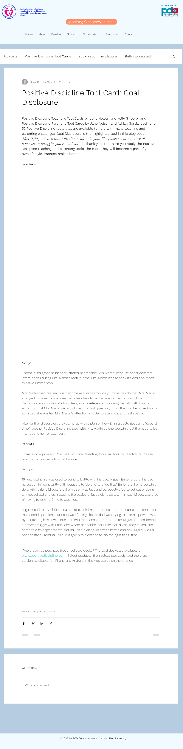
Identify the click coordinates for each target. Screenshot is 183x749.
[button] (173, 56)
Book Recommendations (97, 56)
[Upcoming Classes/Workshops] (91, 22)
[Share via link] (51, 623)
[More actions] (158, 82)
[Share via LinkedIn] (42, 623)
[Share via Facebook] (23, 623)
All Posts (10, 56)
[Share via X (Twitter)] (33, 623)
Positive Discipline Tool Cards (48, 56)
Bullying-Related (138, 56)
